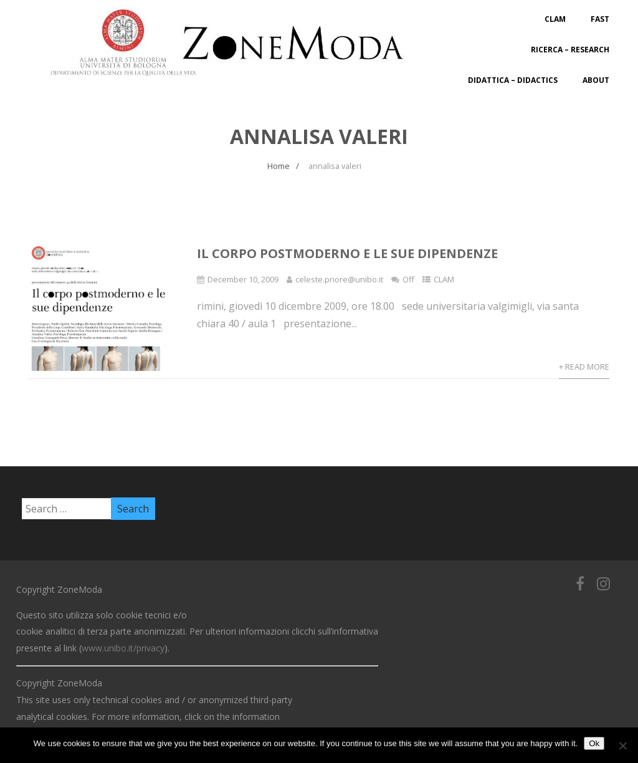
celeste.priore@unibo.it (339, 279)
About (596, 80)
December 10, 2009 (243, 279)
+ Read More (584, 366)
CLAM (555, 19)
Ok (594, 743)
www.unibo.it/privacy (123, 648)
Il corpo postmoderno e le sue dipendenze (347, 253)
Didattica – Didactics (513, 80)
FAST (600, 19)
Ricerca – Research (570, 49)
